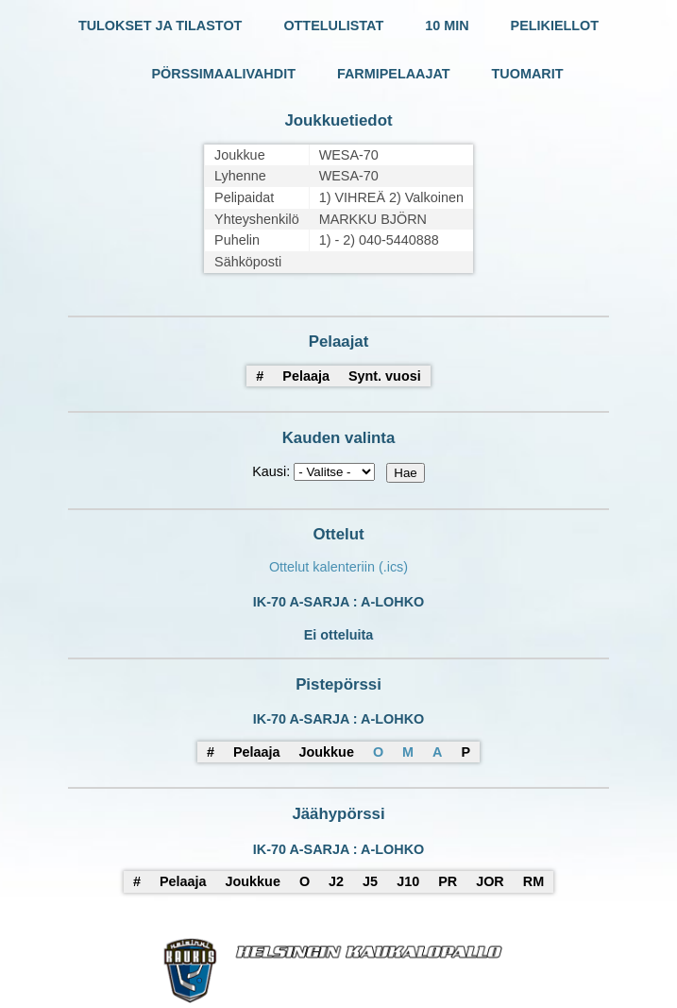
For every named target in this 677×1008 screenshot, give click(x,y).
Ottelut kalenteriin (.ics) (338, 566)
